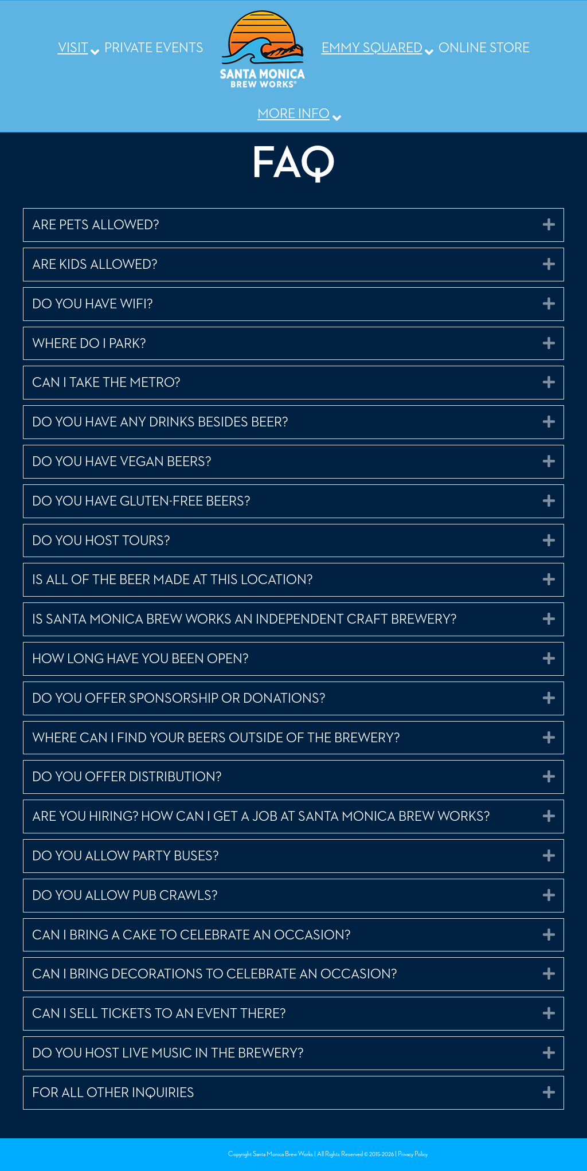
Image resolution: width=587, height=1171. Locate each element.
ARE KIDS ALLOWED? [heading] (95, 265)
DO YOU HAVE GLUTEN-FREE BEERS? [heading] (141, 501)
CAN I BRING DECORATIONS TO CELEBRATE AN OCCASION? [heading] (214, 974)
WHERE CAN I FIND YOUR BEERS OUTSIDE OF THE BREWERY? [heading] (216, 738)
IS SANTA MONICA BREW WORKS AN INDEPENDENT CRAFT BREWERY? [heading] (244, 619)
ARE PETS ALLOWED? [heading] (95, 225)
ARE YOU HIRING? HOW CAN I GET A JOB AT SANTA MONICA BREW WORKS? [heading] (261, 817)
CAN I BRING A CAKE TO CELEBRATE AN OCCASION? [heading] (191, 935)
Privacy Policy (413, 1154)
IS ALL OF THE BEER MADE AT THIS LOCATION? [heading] (172, 580)
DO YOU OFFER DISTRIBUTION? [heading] (127, 777)
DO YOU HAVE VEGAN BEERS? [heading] (122, 462)
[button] (549, 224)
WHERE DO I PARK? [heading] (89, 344)
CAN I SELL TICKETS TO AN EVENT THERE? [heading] (159, 1014)
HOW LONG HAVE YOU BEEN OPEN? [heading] (140, 659)
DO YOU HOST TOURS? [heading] (101, 541)
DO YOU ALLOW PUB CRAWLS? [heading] (125, 896)
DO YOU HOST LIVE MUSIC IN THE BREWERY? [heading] (168, 1053)
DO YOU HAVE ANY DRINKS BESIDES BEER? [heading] (160, 422)
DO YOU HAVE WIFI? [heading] (92, 304)
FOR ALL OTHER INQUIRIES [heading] (113, 1093)
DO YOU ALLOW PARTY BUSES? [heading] (125, 856)
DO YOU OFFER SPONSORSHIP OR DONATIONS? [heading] (179, 699)
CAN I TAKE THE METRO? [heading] (106, 383)
